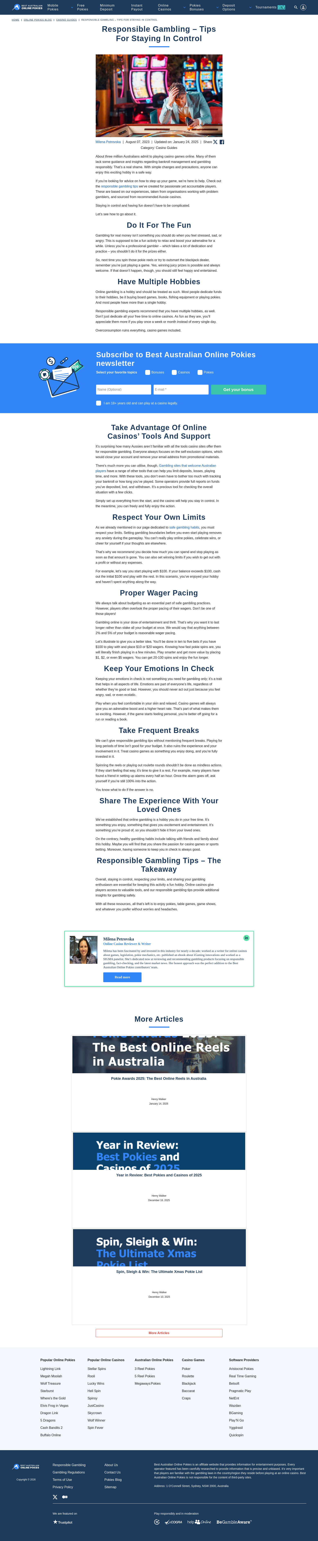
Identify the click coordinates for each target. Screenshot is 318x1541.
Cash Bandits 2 (51, 1427)
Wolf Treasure (50, 1383)
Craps (186, 1398)
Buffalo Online (50, 1435)
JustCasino (96, 1405)
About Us (111, 1465)
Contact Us (113, 1472)
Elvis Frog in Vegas (54, 1405)
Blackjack (189, 1383)
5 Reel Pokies (145, 1376)
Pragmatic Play (240, 1391)
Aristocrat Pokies (241, 1369)
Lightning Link (50, 1369)
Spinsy (92, 1398)
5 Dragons (48, 1420)
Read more (122, 977)
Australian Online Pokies (154, 1360)
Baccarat (188, 1391)
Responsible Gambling (69, 1465)
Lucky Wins (96, 1383)
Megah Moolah (51, 1376)
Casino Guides (66, 20)
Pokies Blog (113, 1479)
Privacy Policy (63, 1487)
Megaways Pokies (148, 1383)
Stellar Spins (97, 1369)
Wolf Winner (96, 1420)
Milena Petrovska (108, 142)
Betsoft (234, 1383)
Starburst (47, 1391)
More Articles (159, 1333)
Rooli (91, 1376)
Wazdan (235, 1405)
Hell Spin (94, 1391)
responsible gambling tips (119, 186)
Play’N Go (236, 1420)
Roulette (188, 1376)
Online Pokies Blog (38, 20)
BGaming (236, 1413)
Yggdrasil (236, 1427)
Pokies (197, 7)
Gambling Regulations (69, 1472)
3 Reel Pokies (145, 1369)
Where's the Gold (53, 1398)
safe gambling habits (184, 527)
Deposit (228, 7)
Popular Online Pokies (57, 1360)
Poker (186, 1369)
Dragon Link (49, 1413)
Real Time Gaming (242, 1376)
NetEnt (234, 1398)
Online (164, 7)
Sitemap (111, 1487)
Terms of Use (62, 1479)
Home (15, 20)
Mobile (52, 7)
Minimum (107, 7)
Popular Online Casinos (106, 1360)
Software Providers (244, 1360)
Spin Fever (95, 1427)
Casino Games (193, 1360)
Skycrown (95, 1413)
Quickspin (236, 1435)
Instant (137, 7)
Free (82, 7)
